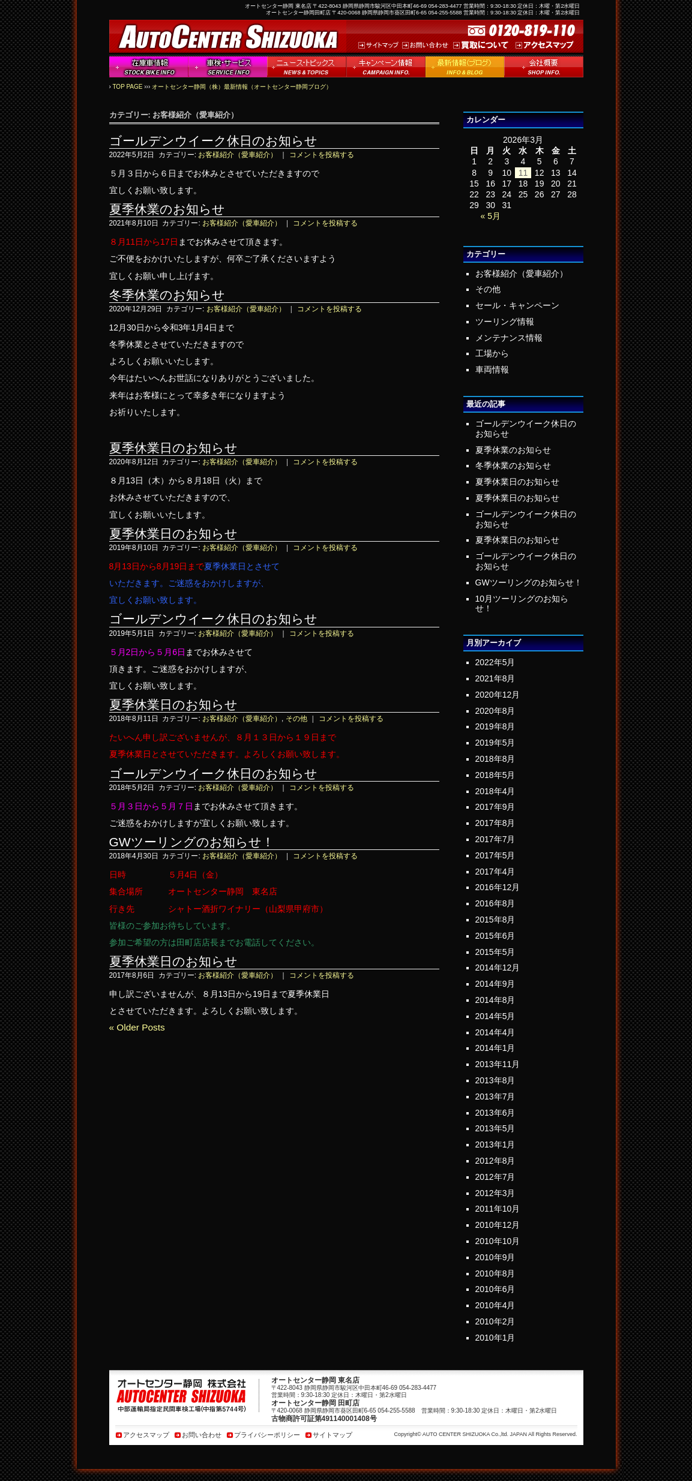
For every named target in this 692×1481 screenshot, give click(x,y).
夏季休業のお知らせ (167, 209)
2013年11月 (497, 1064)
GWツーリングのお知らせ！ (191, 842)
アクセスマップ (146, 1434)
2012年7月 (495, 1177)
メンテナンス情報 (509, 338)
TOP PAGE (127, 86)
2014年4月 (495, 1032)
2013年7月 (495, 1096)
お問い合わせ (201, 1434)
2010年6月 (495, 1289)
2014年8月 (495, 1000)
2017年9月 (495, 807)
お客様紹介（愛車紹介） (237, 155)
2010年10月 (497, 1241)
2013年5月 (495, 1128)
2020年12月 (497, 694)
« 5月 (490, 216)
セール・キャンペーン (517, 305)
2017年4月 (495, 871)
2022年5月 (495, 662)
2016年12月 (497, 887)
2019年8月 (495, 726)
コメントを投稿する (321, 155)
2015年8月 (495, 919)
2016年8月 (495, 903)
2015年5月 (495, 952)
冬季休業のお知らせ (167, 295)
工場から (492, 353)
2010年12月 (497, 1225)
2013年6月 (495, 1112)
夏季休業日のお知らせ (173, 448)
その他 (296, 718)
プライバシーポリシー (267, 1434)
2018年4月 (495, 791)
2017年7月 (495, 839)
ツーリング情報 (504, 321)
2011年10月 (497, 1208)
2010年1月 (495, 1337)
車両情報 (492, 369)
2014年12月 (497, 967)
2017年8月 (495, 823)
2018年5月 (495, 775)
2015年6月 (495, 936)
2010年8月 (495, 1273)
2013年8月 (495, 1080)
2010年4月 (495, 1305)
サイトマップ (332, 1434)
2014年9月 (495, 984)
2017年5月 (495, 855)
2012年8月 (495, 1160)
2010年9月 (495, 1257)
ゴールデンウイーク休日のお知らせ (213, 141)
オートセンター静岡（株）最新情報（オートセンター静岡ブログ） (242, 86)
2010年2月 (495, 1321)
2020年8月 (495, 711)
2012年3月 (495, 1193)
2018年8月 (495, 759)
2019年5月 (495, 742)
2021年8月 (495, 678)
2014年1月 (495, 1048)
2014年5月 (495, 1016)
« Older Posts (137, 1027)
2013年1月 (495, 1144)
